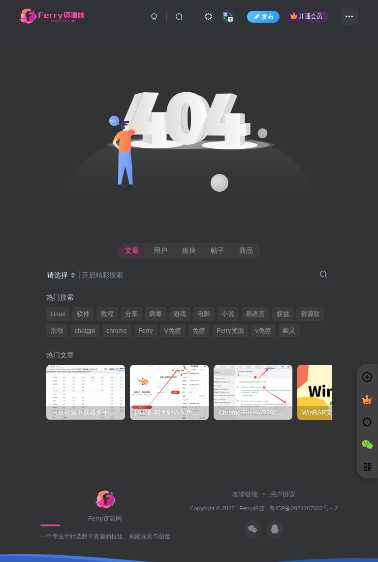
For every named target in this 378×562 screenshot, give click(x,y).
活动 (57, 330)
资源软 (310, 314)
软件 (83, 314)
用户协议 (281, 494)
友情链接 (246, 494)
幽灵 (289, 330)
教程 (107, 314)
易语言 (255, 314)
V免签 (172, 330)
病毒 (155, 314)
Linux (58, 314)
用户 (160, 250)
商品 (246, 250)
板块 (189, 250)
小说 (227, 314)
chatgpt (85, 330)
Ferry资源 (230, 330)
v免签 (263, 330)
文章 (132, 250)
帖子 (217, 250)
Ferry (145, 330)
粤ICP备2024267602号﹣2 (303, 508)
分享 (131, 314)
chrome (116, 330)
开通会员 (306, 16)
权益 (283, 314)
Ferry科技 (251, 508)
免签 (198, 330)
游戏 (179, 314)
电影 (203, 314)
